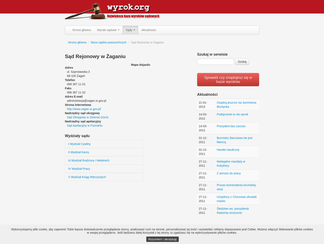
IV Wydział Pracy (79, 168)
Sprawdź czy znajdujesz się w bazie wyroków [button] (228, 79)
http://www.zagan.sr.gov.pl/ (84, 109)
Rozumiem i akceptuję (162, 239)
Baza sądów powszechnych (108, 42)
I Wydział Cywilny (79, 144)
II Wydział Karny (78, 152)
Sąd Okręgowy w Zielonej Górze (87, 117)
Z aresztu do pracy (229, 173)
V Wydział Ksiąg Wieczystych (87, 177)
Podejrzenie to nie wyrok (232, 114)
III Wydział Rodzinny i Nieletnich (88, 160)
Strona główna (81, 30)
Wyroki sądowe (108, 30)
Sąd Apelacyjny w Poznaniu (84, 125)
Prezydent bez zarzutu (231, 126)
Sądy (130, 30)
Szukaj (242, 61)
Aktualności (148, 30)
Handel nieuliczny (228, 149)
